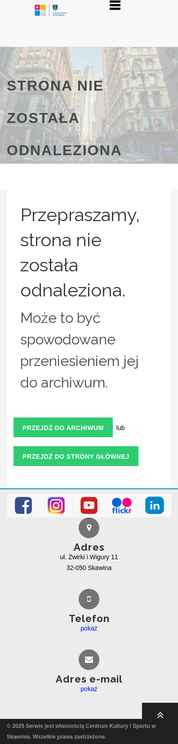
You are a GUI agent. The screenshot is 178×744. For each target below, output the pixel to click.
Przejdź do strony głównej (75, 456)
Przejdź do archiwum (63, 427)
